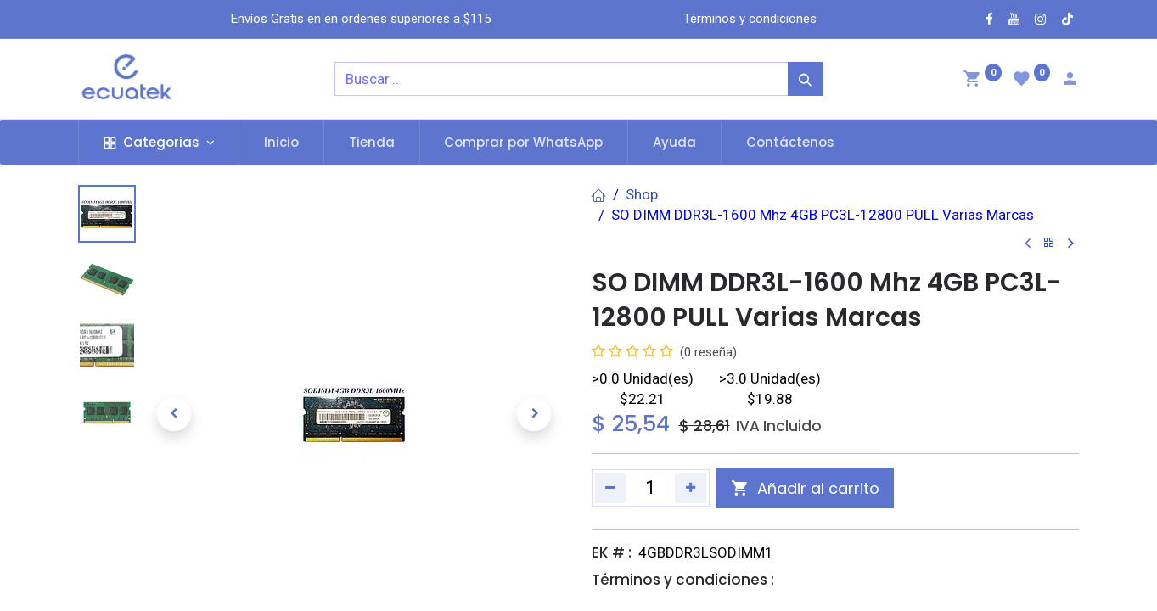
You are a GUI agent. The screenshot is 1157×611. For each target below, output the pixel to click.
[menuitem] (281, 142)
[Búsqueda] (805, 79)
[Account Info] (1069, 80)
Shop (642, 194)
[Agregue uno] (690, 488)
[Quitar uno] (610, 488)
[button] (174, 414)
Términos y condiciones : (683, 579)
